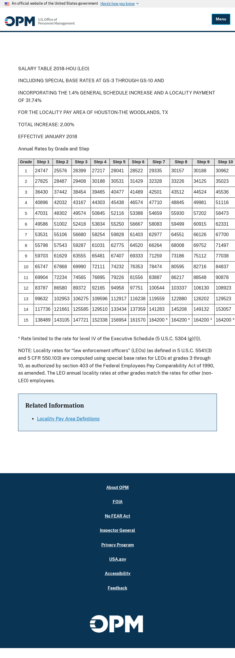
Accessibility (117, 573)
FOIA (118, 501)
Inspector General (117, 530)
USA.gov (117, 559)
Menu (221, 19)
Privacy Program (117, 544)
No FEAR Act (117, 515)
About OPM (117, 487)
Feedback (117, 587)
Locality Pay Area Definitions (68, 419)
